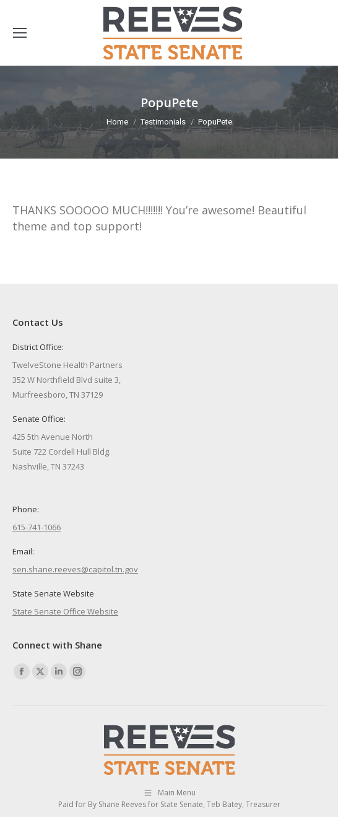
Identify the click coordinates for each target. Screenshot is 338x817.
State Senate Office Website (65, 611)
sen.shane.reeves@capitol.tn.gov (75, 569)
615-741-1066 (36, 527)
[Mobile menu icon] (19, 32)
